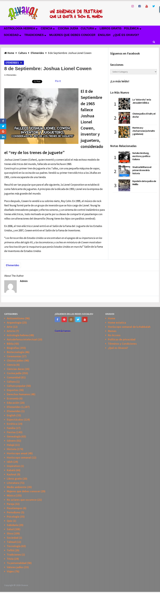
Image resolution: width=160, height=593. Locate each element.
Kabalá (11, 470)
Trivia (10, 559)
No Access (114, 335)
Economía (13, 398)
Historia (11, 449)
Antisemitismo (15, 318)
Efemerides (12, 62)
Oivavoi (24, 585)
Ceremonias (14, 356)
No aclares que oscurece (22, 499)
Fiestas (11, 432)
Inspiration (13, 466)
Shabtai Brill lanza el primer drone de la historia (141, 170)
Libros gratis (111, 28)
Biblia (10, 343)
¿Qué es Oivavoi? (126, 35)
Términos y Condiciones (122, 343)
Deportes (12, 390)
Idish (10, 461)
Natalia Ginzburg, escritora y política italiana (141, 156)
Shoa (10, 533)
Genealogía (14, 436)
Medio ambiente (16, 487)
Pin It (58, 81)
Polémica (131, 28)
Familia (11, 428)
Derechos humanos (18, 394)
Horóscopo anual (17, 453)
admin (24, 281)
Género (11, 440)
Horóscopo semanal (19, 457)
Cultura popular (16, 386)
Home (111, 318)
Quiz (9, 521)
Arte (9, 327)
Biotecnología (15, 352)
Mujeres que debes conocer (72, 35)
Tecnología (13, 546)
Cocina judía (68, 28)
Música (11, 495)
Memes (112, 331)
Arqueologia (14, 322)
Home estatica (117, 322)
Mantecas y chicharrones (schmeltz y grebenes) (143, 130)
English (104, 35)
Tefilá (10, 550)
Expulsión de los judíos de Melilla (144, 182)
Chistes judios (15, 360)
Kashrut (11, 474)
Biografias (13, 348)
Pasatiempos (14, 508)
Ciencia (46, 28)
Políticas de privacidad (121, 339)
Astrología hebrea (19, 28)
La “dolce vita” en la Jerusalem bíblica (141, 101)
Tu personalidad (16, 563)
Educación (13, 402)
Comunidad (13, 377)
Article (11, 331)
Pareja (10, 504)
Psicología (13, 516)
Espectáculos (15, 419)
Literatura (13, 483)
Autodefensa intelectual (22, 339)
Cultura (87, 28)
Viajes (10, 571)
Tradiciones (34, 35)
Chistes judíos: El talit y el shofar (143, 115)
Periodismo (13, 512)
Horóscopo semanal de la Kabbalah (129, 327)
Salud (10, 529)
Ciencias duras (15, 369)
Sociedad (11, 35)
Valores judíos (15, 567)
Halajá (10, 445)
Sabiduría (12, 525)
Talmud (11, 542)
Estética (12, 424)
